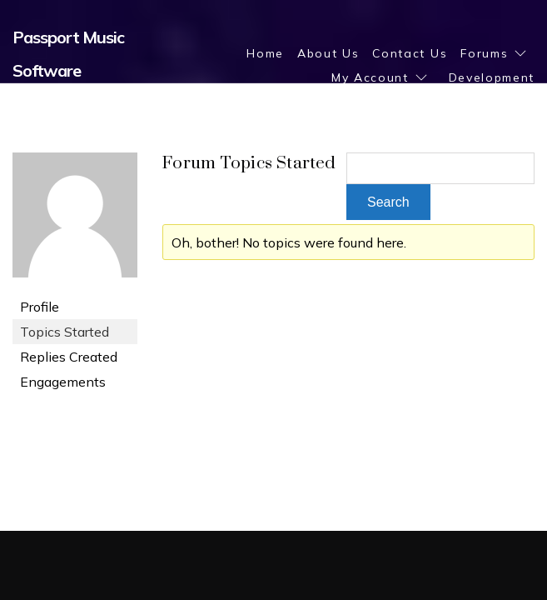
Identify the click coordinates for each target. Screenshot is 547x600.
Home (265, 53)
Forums (484, 53)
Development (492, 77)
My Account (370, 77)
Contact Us (409, 53)
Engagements (63, 381)
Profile (39, 306)
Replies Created (68, 356)
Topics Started (64, 331)
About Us (328, 53)
